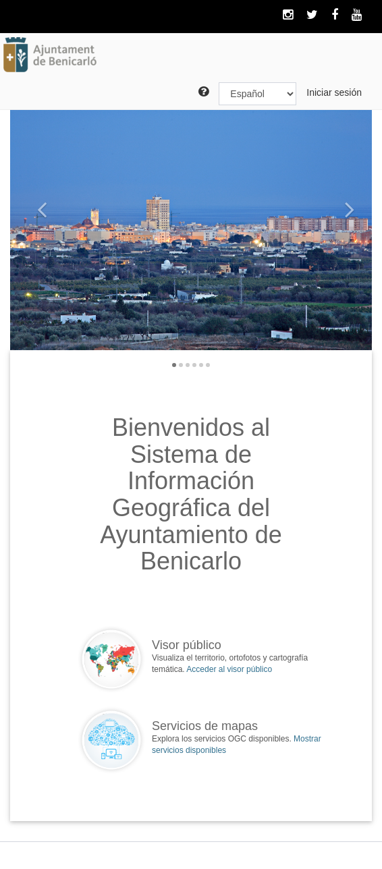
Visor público (186, 645)
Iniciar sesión (334, 92)
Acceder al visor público (229, 669)
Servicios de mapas (205, 726)
